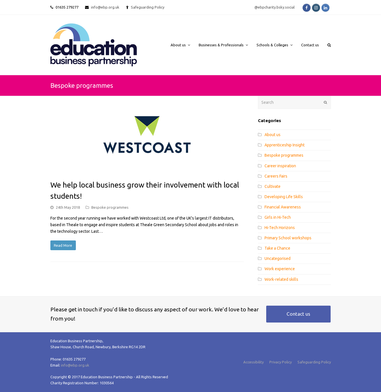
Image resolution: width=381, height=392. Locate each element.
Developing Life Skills (283, 196)
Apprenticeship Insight (284, 145)
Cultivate (272, 186)
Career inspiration (280, 166)
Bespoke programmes (110, 207)
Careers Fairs (275, 176)
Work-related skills (281, 279)
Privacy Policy (280, 362)
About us (272, 134)
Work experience (279, 268)
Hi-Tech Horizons (279, 227)
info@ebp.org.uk (105, 7)
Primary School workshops (287, 238)
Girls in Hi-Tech (277, 217)
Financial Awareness (282, 207)
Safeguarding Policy (314, 362)
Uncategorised (277, 258)
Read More (63, 245)
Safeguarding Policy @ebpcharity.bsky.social (213, 7)
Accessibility (253, 362)
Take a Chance (277, 248)
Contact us (298, 314)
